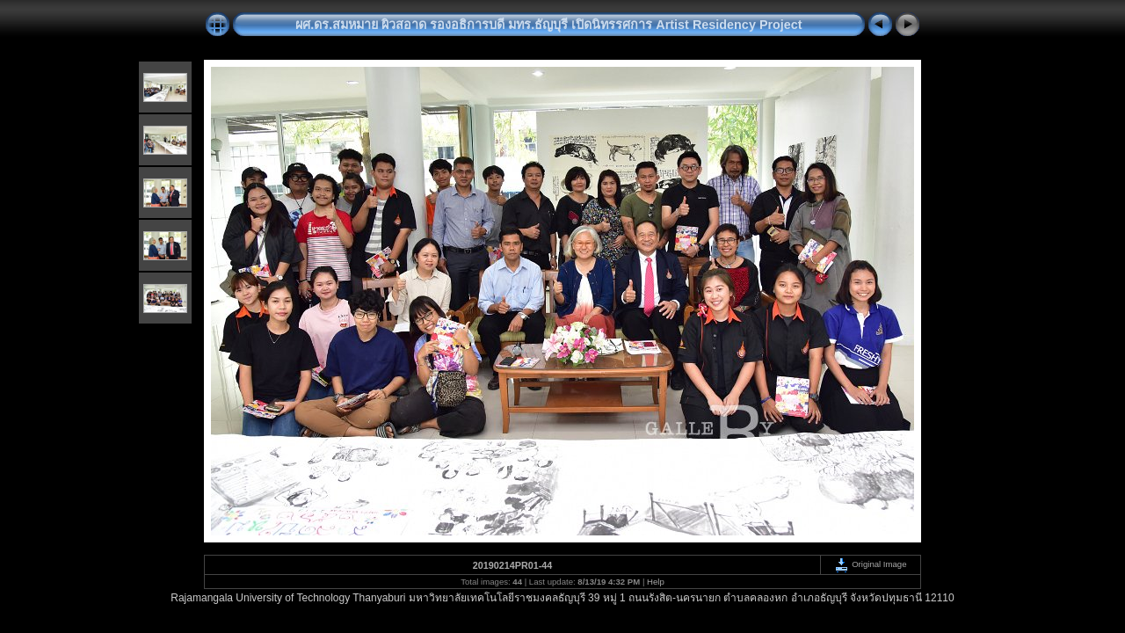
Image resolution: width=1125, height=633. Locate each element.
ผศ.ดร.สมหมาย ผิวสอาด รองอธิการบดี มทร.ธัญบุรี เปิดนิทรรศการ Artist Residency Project (548, 25)
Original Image (870, 564)
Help (655, 581)
